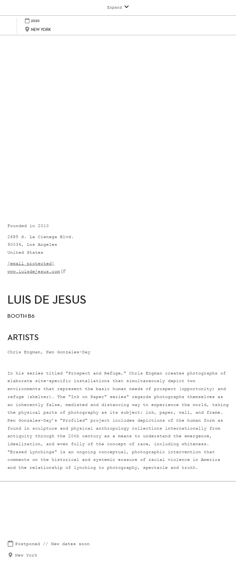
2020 (35, 20)
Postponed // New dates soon (52, 544)
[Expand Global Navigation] (118, 7)
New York (26, 555)
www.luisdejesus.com (33, 271)
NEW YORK (41, 29)
